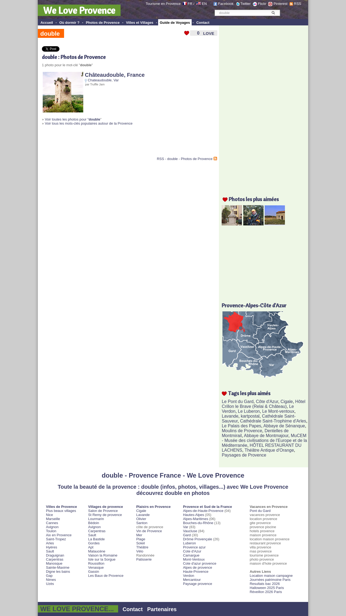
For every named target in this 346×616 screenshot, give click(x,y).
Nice (49, 515)
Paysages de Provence (244, 455)
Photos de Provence (102, 23)
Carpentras (54, 559)
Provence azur (194, 547)
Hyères (51, 547)
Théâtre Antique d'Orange (269, 450)
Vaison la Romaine (102, 555)
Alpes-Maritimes (195, 519)
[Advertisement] (105, 143)
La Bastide (96, 539)
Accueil (47, 23)
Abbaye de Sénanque (284, 426)
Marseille (53, 519)
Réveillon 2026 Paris (266, 592)
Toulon (51, 531)
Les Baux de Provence (106, 576)
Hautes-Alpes (193, 515)
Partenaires (162, 609)
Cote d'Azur (192, 551)
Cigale (287, 401)
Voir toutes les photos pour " (72, 119)
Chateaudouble (100, 80)
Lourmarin (96, 519)
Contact (202, 23)
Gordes (94, 543)
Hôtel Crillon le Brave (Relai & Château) (263, 404)
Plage (140, 539)
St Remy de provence (105, 515)
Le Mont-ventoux (278, 411)
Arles (50, 543)
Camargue (191, 555)
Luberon (189, 543)
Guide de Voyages (175, 23)
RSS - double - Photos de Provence (184, 159)
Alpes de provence (197, 567)
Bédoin (93, 523)
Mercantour (192, 580)
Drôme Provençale (197, 539)
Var (116, 80)
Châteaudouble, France (115, 75)
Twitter (245, 4)
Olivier (141, 519)
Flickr (262, 4)
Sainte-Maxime (57, 567)
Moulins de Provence (242, 430)
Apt (91, 547)
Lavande (230, 416)
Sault (50, 551)
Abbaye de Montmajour (266, 435)
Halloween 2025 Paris (267, 588)
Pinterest (280, 4)
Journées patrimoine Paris (270, 580)
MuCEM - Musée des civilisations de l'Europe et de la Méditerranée (264, 440)
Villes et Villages (139, 23)
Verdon (188, 576)
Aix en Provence (59, 535)
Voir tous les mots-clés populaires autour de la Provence (88, 123)
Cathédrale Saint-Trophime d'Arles (273, 421)
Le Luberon (249, 411)
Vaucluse (190, 531)
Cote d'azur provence (199, 563)
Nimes (51, 580)
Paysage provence (197, 584)
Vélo (139, 551)
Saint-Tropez (56, 539)
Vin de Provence (149, 531)
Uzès (50, 584)
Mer (139, 535)
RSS (297, 4)
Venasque (96, 567)
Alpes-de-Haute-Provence (203, 511)
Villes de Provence (61, 507)
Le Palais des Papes (241, 426)
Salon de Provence (103, 511)
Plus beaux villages (61, 511)
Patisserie (144, 559)
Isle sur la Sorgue (101, 559)
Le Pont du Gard (237, 401)
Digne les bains (58, 572)
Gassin (93, 572)
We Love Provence (79, 10)
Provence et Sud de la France (207, 507)
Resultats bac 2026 (265, 584)
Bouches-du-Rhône (198, 523)
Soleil (140, 543)
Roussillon (96, 563)
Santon (141, 523)
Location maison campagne (271, 576)
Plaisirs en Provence (153, 507)
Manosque (54, 563)
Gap (49, 576)
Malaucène (96, 551)
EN (204, 4)
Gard (187, 535)
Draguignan (55, 555)
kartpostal (250, 416)
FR (190, 4)
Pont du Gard (260, 511)
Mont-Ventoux (194, 559)
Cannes (52, 523)
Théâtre (142, 547)
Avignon (52, 527)
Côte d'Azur (267, 401)
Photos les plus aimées (254, 199)
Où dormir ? (69, 23)
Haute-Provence (195, 572)
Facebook (226, 4)
